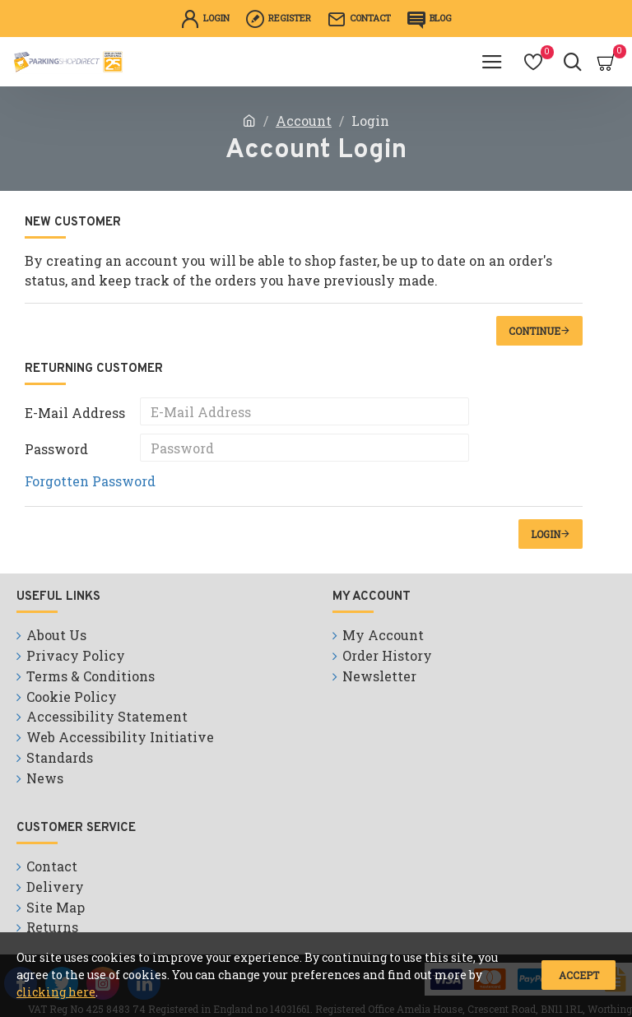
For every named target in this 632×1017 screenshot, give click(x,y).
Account (304, 120)
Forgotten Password (90, 481)
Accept (579, 975)
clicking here (55, 992)
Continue (534, 330)
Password (56, 448)
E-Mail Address (75, 412)
